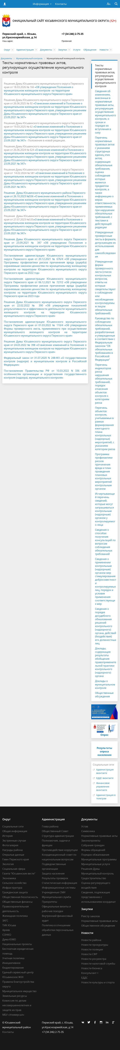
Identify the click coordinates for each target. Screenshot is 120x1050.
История (7, 836)
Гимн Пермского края (15, 859)
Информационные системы (58, 887)
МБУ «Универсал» (13, 1014)
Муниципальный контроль (97, 873)
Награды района (12, 850)
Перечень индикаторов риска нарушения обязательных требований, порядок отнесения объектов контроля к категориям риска (103, 383)
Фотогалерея (10, 845)
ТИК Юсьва (9, 925)
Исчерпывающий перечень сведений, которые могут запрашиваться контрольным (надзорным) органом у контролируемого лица (105, 509)
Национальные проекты (17, 944)
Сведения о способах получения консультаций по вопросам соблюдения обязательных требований (105, 542)
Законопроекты (90, 840)
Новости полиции (92, 949)
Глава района (50, 826)
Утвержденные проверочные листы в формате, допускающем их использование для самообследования (105, 244)
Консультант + (89, 973)
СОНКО (6, 934)
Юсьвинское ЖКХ (12, 977)
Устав (84, 826)
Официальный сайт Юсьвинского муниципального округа (59, 20)
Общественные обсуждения (104, 694)
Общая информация (14, 831)
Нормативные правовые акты (99, 836)
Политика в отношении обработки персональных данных (57, 930)
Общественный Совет (55, 831)
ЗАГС (5, 920)
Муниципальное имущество (19, 991)
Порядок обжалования (95, 854)
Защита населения (53, 873)
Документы (46, 49)
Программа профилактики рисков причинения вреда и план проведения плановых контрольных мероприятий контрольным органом (103, 471)
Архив (6, 930)
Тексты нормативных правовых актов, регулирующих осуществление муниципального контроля (105, 76)
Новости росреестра (93, 959)
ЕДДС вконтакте (104, 778)
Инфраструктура (12, 887)
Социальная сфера (13, 869)
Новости (104, 49)
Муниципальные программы (99, 859)
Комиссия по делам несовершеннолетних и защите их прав (16, 1005)
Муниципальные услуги (95, 864)
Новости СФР (89, 954)
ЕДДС (84, 977)
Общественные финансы (17, 901)
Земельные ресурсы (14, 996)
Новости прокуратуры (94, 944)
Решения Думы (90, 869)
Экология (8, 864)
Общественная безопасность (20, 897)
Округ (7, 49)
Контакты (61, 4)
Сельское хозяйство (14, 883)
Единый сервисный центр (18, 972)
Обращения (89, 49)
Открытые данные (13, 854)
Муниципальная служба (56, 897)
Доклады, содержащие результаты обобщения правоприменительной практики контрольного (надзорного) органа (105, 662)
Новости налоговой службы (98, 963)
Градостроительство (93, 878)
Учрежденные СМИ (53, 892)
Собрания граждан (92, 845)
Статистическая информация (59, 883)
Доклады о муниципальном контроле (105, 684)
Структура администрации (58, 836)
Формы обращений (93, 850)
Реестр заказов (90, 916)
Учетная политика (13, 958)
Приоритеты (49, 901)
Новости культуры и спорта (98, 982)
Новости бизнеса (91, 968)
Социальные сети (13, 826)
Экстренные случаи (14, 840)
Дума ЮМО (9, 939)
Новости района (91, 940)
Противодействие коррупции (60, 850)
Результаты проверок (55, 878)
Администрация (25, 49)
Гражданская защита (15, 892)
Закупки (62, 49)
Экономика (9, 878)
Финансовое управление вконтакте (103, 786)
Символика (88, 831)
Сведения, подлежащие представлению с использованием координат (98, 897)
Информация (41, 4)
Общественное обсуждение (98, 925)
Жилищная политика (15, 916)
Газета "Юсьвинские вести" (18, 873)
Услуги (76, 49)
